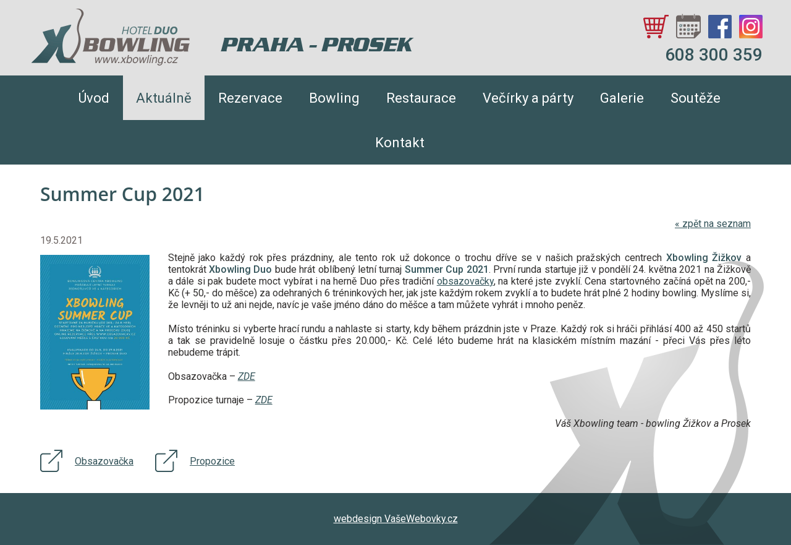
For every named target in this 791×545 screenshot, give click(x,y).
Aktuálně (164, 98)
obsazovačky (465, 281)
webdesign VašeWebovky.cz (396, 519)
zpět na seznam (713, 224)
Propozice (212, 461)
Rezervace (250, 98)
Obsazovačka (104, 461)
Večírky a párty (528, 98)
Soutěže (695, 98)
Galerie (622, 98)
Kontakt (400, 142)
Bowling (334, 98)
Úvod (93, 98)
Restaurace (421, 98)
